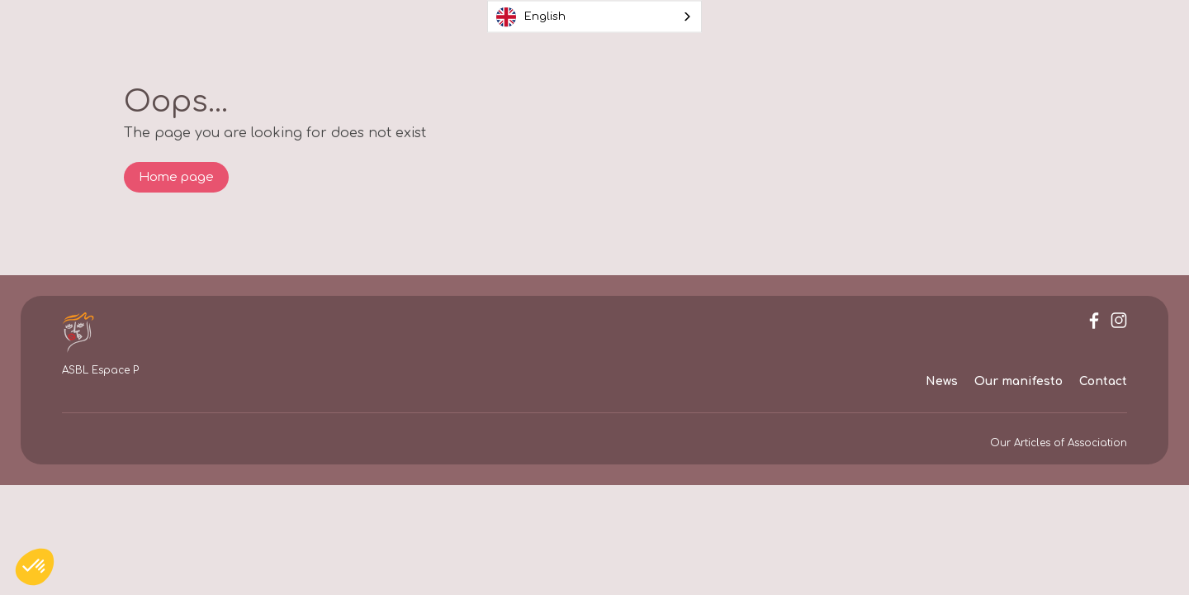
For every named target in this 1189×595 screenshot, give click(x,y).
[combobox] (594, 17)
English (531, 16)
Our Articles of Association (1058, 443)
